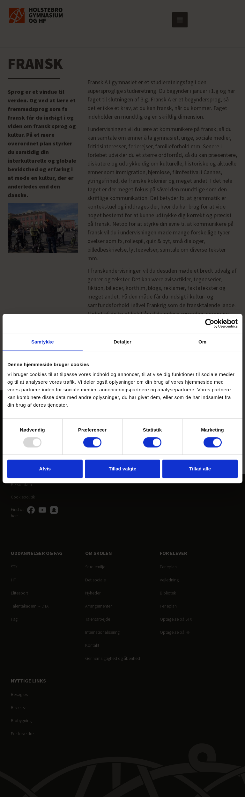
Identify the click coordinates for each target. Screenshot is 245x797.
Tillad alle (200, 468)
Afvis (45, 468)
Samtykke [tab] (42, 341)
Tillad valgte (122, 468)
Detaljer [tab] (122, 341)
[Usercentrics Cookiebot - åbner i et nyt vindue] (210, 323)
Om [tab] (202, 341)
